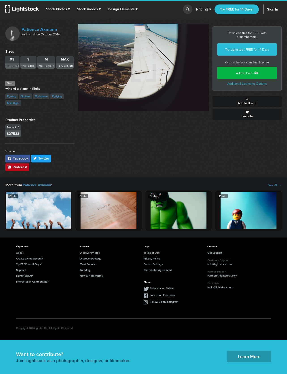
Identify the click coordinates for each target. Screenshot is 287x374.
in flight (13, 103)
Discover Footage (90, 258)
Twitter (41, 158)
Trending (85, 270)
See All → (275, 185)
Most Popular (88, 264)
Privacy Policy (152, 258)
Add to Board (247, 101)
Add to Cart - (247, 73)
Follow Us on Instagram (164, 302)
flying (57, 96)
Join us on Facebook (162, 295)
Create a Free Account (29, 258)
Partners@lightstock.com (222, 275)
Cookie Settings (153, 264)
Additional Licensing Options (247, 83)
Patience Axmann (39, 29)
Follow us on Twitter (162, 288)
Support (21, 270)
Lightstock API (24, 276)
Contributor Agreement (158, 270)
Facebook (17, 158)
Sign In (272, 9)
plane (25, 96)
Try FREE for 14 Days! (236, 9)
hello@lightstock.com (220, 287)
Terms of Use (152, 253)
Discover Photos (90, 253)
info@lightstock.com (219, 264)
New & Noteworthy (91, 276)
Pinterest (17, 167)
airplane (41, 96)
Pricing (203, 9)
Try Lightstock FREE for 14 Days (247, 49)
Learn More (249, 356)
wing (11, 96)
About (19, 253)
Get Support (214, 253)
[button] (58, 9)
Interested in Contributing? (32, 281)
